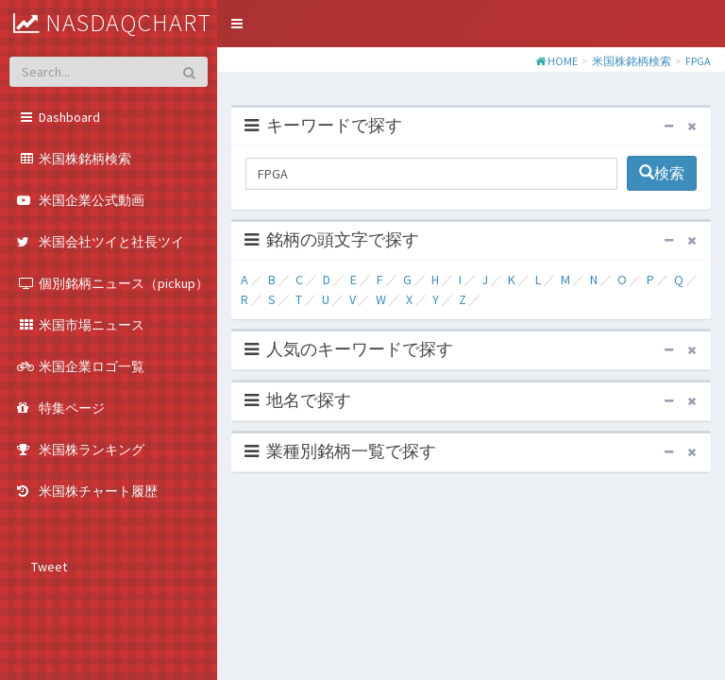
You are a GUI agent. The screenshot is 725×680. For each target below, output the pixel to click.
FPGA (698, 61)
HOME (563, 61)
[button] (237, 23)
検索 (661, 172)
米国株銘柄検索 (631, 61)
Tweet (49, 566)
